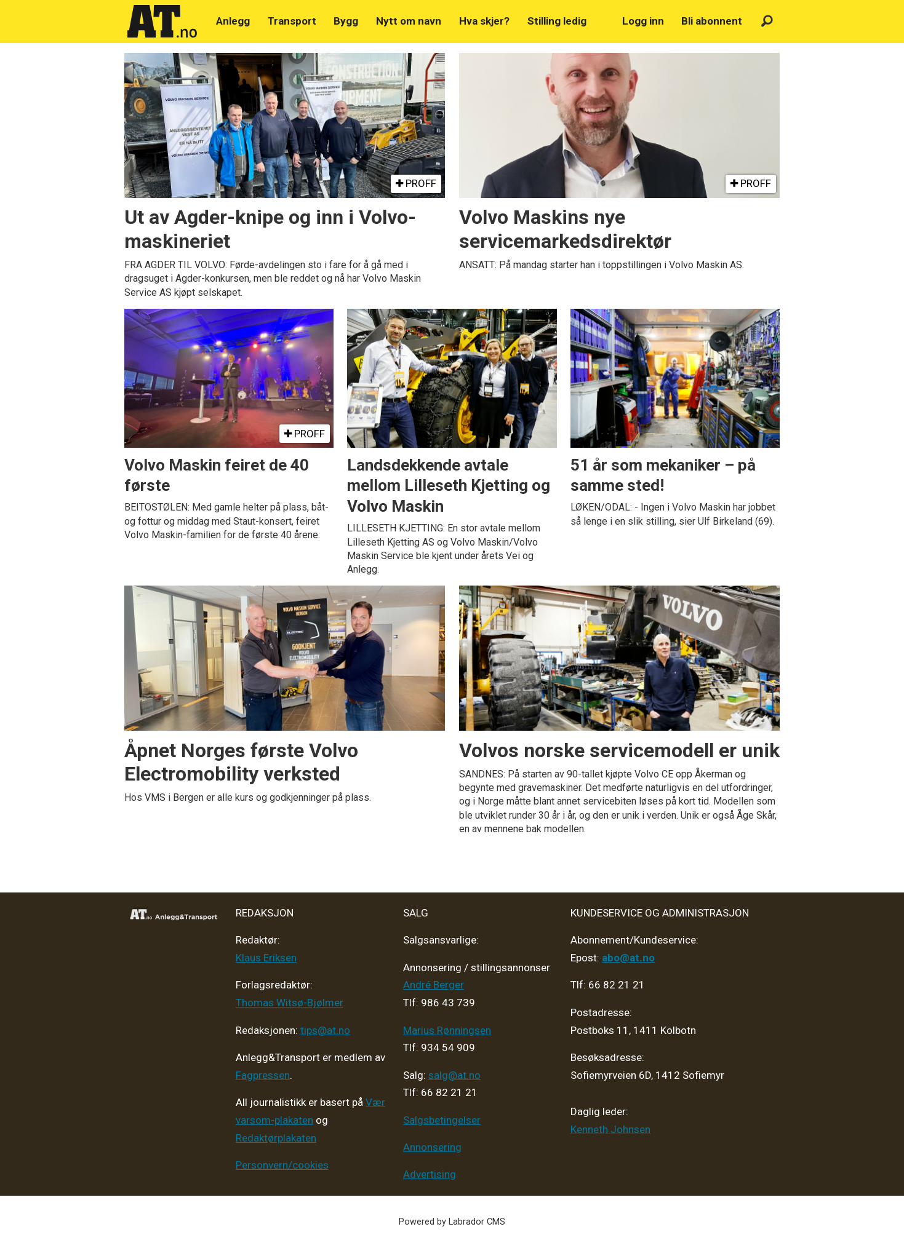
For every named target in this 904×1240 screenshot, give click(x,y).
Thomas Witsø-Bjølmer (289, 1002)
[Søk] (767, 21)
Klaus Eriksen (266, 958)
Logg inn (643, 21)
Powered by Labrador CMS (452, 1222)
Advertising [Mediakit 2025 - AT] (429, 1174)
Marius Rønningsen (447, 1030)
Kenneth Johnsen (610, 1129)
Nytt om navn (408, 21)
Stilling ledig (556, 21)
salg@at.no (454, 1075)
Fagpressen (263, 1075)
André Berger (433, 985)
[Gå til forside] (162, 21)
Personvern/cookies (282, 1165)
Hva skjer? (484, 21)
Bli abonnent (711, 21)
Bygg (346, 21)
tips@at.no (325, 1030)
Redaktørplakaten (276, 1138)
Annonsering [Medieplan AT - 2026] (432, 1147)
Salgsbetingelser (442, 1120)
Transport (292, 21)
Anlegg (233, 21)
